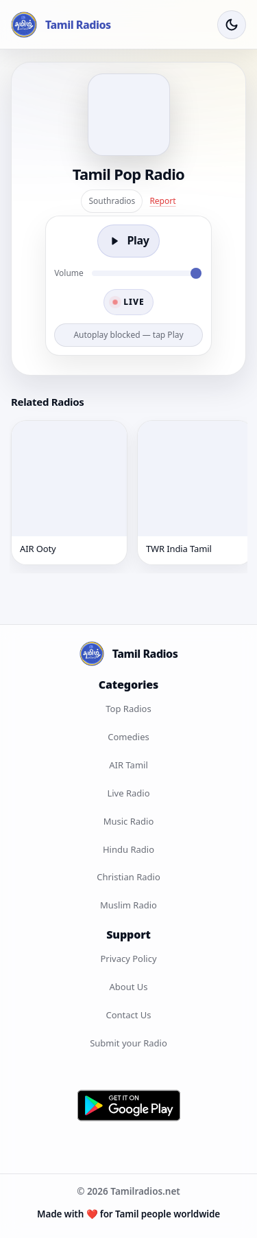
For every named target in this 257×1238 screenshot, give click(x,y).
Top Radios (128, 708)
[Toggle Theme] (231, 24)
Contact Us (128, 1015)
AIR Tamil (128, 765)
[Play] (128, 241)
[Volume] (146, 273)
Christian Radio (128, 877)
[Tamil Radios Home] (61, 25)
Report (162, 201)
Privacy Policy (128, 958)
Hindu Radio (128, 849)
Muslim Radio (128, 905)
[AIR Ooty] (69, 492)
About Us (128, 987)
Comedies (128, 737)
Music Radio (128, 821)
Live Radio (128, 793)
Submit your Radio (128, 1043)
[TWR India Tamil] (195, 492)
